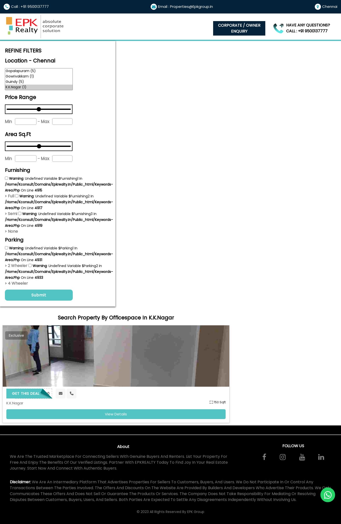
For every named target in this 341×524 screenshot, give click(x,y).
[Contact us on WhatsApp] (327, 494)
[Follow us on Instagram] (283, 457)
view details (116, 414)
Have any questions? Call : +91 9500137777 (308, 28)
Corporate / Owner (239, 28)
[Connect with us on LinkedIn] (321, 457)
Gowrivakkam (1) (39, 76)
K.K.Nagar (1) (39, 87)
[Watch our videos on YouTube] (302, 457)
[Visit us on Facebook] (264, 457)
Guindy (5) (39, 82)
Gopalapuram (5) (39, 71)
